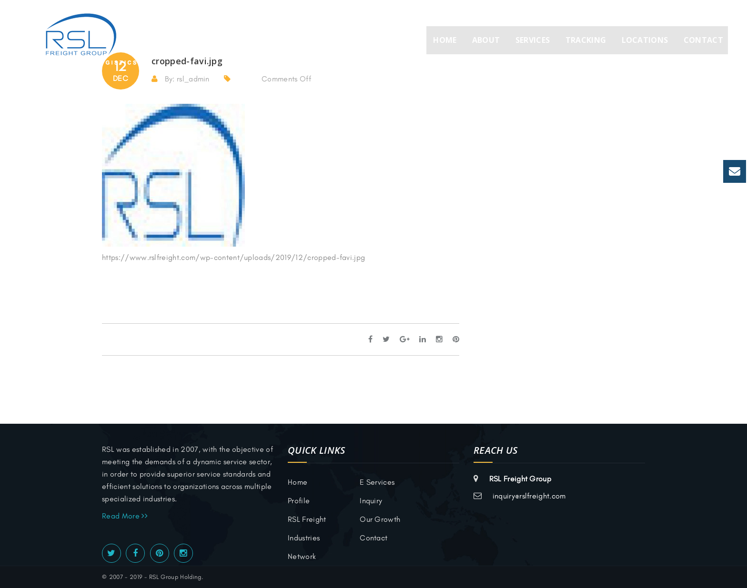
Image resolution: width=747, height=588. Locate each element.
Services (532, 40)
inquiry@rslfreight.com (529, 495)
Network (302, 556)
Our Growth (380, 519)
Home (444, 40)
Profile (299, 500)
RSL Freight (307, 519)
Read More (125, 515)
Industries (304, 537)
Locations (645, 40)
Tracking (585, 40)
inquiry (371, 500)
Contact (703, 40)
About (486, 40)
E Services (377, 482)
